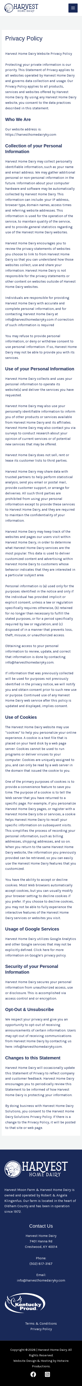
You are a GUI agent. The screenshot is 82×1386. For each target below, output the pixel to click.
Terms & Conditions (41, 1324)
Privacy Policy (41, 1329)
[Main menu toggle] (73, 8)
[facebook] (33, 1374)
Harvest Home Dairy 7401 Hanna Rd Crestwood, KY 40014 (41, 1241)
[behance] (48, 1374)
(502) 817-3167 (41, 1264)
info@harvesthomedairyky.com (41, 1280)
